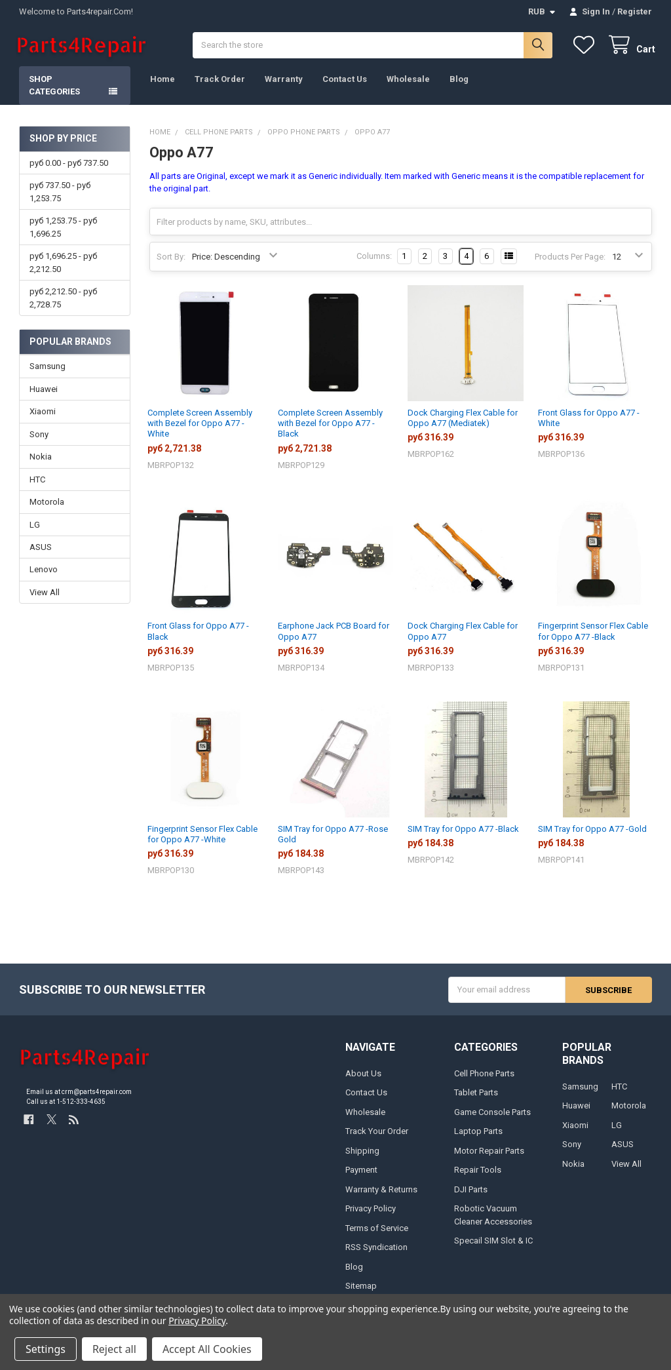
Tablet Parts (476, 1096)
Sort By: (171, 260)
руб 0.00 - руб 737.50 (68, 166)
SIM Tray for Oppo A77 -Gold (592, 832)
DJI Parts (471, 1193)
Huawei (43, 392)
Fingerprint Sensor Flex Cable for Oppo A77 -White (202, 837)
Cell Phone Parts (484, 1077)
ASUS (40, 550)
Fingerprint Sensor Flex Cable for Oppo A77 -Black (593, 635)
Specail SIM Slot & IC (493, 1244)
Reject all (114, 1349)
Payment (361, 1173)
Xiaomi (42, 415)
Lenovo (43, 573)
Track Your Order (376, 1134)
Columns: (374, 260)
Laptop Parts (478, 1134)
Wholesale (408, 82)
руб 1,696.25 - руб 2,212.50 (63, 266)
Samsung (47, 369)
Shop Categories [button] (54, 88)
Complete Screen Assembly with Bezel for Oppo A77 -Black (330, 426)
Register (634, 11)
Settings (46, 1349)
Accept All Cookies (207, 1349)
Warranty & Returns (381, 1193)
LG (34, 528)
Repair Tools (477, 1173)
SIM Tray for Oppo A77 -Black (463, 832)
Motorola (46, 505)
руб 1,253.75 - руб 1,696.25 (63, 231)
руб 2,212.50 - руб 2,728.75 (63, 301)
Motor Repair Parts (489, 1154)
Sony (38, 437)
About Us (363, 1077)
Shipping (362, 1154)
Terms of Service (376, 1231)
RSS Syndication (376, 1250)
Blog (459, 82)
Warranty (284, 82)
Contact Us (344, 82)
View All (44, 595)
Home (162, 82)
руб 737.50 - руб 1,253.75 (59, 195)
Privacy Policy (370, 1212)
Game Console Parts (492, 1115)
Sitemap (361, 1289)
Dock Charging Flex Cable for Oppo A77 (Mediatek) (463, 421)
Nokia (40, 460)
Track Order (220, 82)
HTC (37, 483)
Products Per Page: (570, 260)
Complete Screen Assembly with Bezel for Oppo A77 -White (199, 426)
